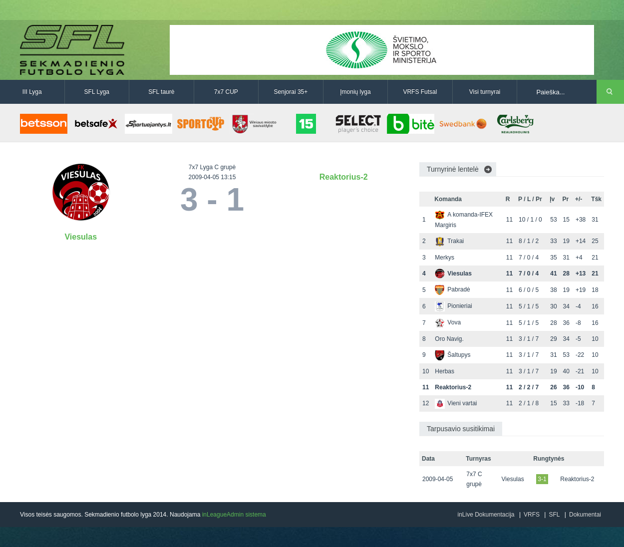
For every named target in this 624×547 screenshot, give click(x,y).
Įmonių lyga (355, 91)
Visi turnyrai (484, 91)
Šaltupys (452, 354)
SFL (554, 514)
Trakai (449, 241)
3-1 (542, 479)
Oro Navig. (449, 338)
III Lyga (32, 91)
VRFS (532, 514)
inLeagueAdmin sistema (234, 514)
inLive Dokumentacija (485, 514)
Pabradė (452, 289)
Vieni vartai (456, 403)
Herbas (444, 371)
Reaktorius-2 (343, 177)
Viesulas (80, 237)
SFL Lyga (96, 91)
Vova (448, 322)
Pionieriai (453, 305)
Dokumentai (585, 514)
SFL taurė (161, 91)
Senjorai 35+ (291, 91)
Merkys (444, 257)
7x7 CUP (226, 91)
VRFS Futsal (420, 91)
